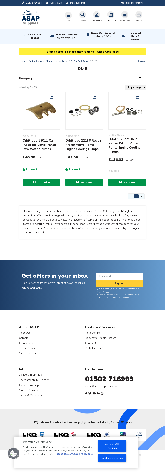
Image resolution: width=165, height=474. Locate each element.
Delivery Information (31, 374)
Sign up (119, 283)
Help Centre (92, 333)
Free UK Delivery (67, 36)
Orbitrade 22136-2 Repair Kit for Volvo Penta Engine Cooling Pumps (124, 145)
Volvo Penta (62, 61)
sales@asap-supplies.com (101, 386)
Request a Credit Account (100, 338)
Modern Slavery (28, 390)
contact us (29, 220)
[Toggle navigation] (68, 17)
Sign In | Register (132, 2)
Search (82, 16)
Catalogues (26, 343)
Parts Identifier (94, 348)
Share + (141, 61)
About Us (25, 333)
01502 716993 (109, 379)
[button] (13, 453)
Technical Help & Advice (135, 36)
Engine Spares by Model (40, 61)
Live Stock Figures (34, 36)
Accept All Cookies (112, 446)
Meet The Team (28, 353)
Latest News (27, 348)
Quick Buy (111, 16)
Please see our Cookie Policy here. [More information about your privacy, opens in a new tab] (74, 454)
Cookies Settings (112, 458)
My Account (96, 16)
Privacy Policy (101, 297)
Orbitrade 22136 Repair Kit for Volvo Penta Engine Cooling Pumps (83, 144)
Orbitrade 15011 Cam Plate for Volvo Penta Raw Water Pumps (39, 144)
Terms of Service (117, 297)
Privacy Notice (102, 292)
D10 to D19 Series (79, 61)
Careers (24, 338)
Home (22, 61)
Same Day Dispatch (103, 34)
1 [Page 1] (136, 196)
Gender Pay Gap (29, 385)
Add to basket (41, 182)
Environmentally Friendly (34, 380)
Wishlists (125, 16)
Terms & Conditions (30, 395)
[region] (76, 452)
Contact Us (92, 343)
